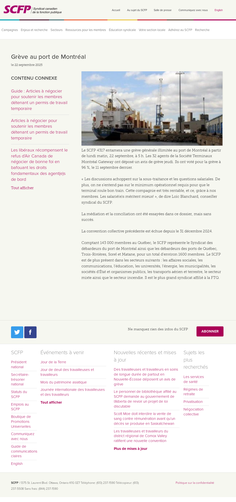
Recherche (202, 30)
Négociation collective (193, 411)
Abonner (210, 331)
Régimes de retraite (193, 391)
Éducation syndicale (122, 30)
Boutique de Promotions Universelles (21, 421)
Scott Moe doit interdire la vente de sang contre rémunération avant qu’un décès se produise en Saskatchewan (144, 418)
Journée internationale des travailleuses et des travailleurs (72, 392)
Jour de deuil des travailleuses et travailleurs (67, 372)
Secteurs (57, 30)
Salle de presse (162, 10)
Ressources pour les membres (86, 30)
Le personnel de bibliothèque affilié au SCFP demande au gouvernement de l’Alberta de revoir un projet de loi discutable (145, 398)
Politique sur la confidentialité (195, 483)
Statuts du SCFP (19, 394)
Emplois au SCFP (20, 406)
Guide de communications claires (24, 451)
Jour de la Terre (53, 362)
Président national (18, 364)
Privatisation (193, 401)
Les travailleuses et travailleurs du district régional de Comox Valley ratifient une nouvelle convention (141, 436)
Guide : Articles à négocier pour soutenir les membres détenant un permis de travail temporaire (39, 99)
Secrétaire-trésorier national (20, 379)
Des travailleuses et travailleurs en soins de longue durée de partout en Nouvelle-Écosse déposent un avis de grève (146, 376)
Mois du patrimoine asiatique (63, 382)
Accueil (116, 10)
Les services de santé (194, 379)
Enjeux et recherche (34, 30)
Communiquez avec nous (193, 10)
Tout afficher (22, 188)
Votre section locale (152, 30)
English (219, 10)
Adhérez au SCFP (180, 30)
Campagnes (9, 30)
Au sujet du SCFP (137, 10)
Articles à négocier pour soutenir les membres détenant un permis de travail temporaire (39, 129)
